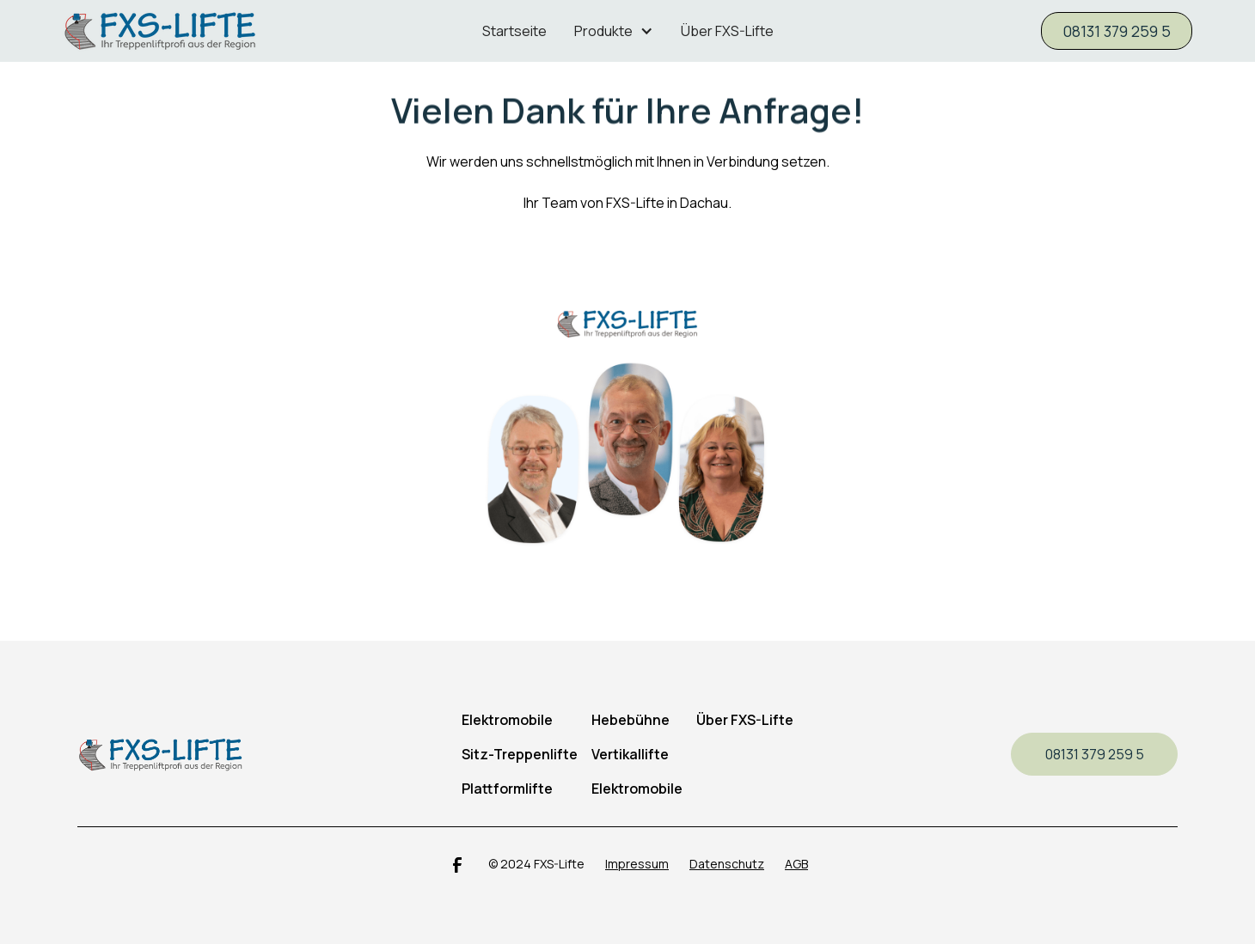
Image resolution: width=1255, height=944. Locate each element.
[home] (201, 30)
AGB (796, 864)
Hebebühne (630, 719)
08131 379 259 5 (1116, 31)
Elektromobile (637, 788)
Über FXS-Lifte (727, 30)
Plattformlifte (507, 788)
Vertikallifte (630, 754)
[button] (613, 31)
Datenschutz (726, 864)
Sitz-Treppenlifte (520, 754)
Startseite (514, 30)
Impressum (637, 864)
